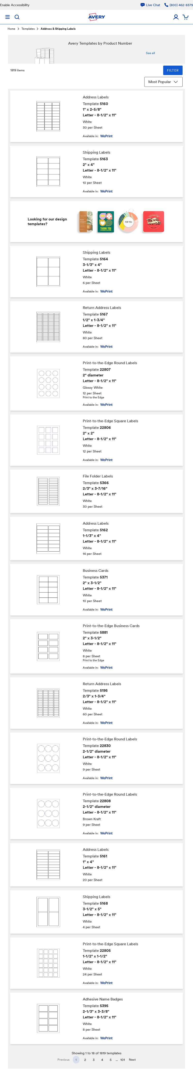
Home (11, 28)
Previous (63, 1059)
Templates (28, 28)
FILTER (173, 70)
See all (150, 53)
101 (122, 1060)
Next (132, 1059)
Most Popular (163, 82)
